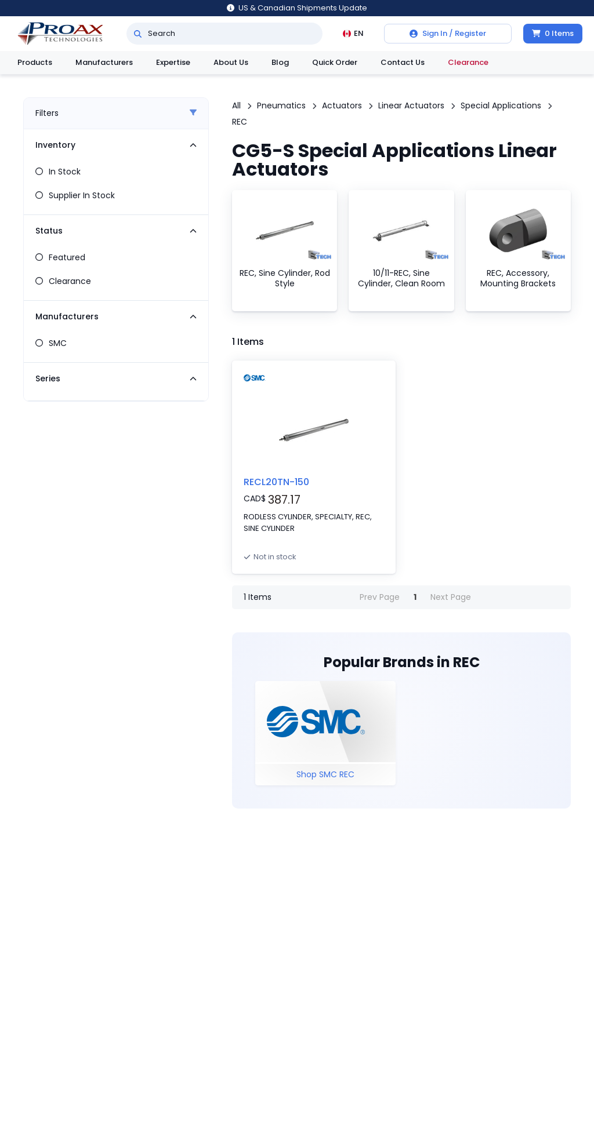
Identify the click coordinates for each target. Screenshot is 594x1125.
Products (34, 62)
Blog (280, 62)
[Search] (138, 33)
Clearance (468, 62)
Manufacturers (104, 62)
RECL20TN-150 (276, 482)
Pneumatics (281, 105)
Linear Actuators (411, 105)
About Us (230, 62)
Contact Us (403, 62)
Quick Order (334, 62)
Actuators (342, 105)
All (236, 105)
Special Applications (501, 105)
